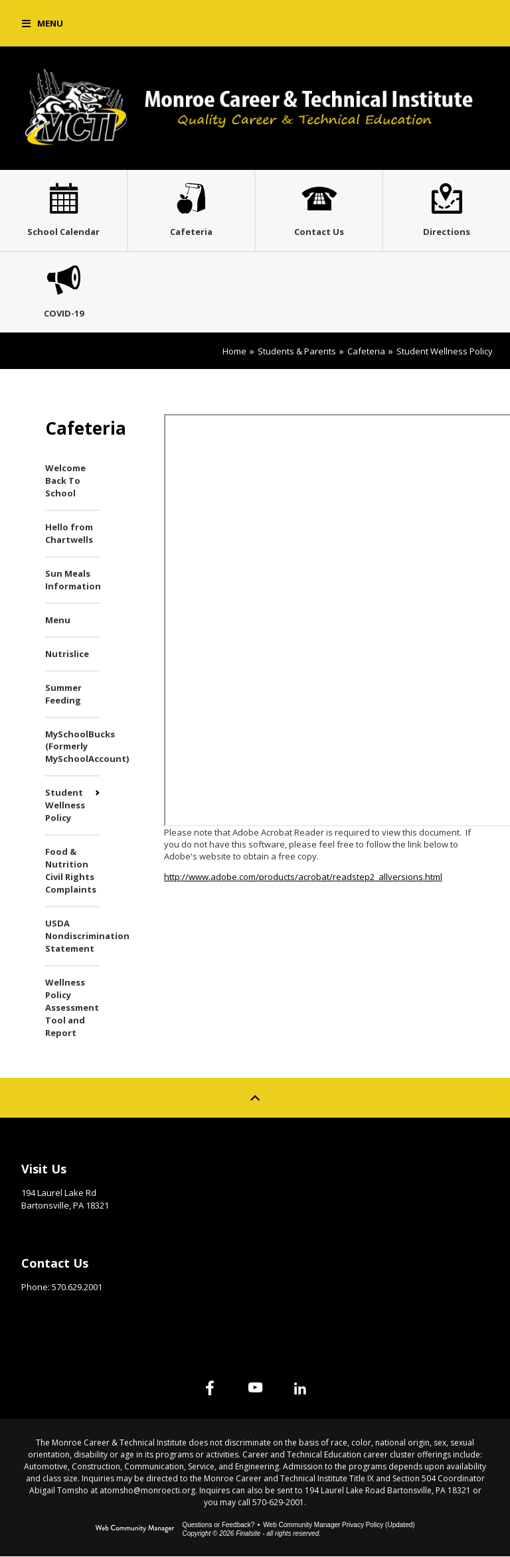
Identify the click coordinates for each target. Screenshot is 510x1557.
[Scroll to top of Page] (255, 1098)
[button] (42, 23)
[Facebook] (210, 1388)
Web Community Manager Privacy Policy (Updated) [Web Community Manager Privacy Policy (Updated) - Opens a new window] (338, 1525)
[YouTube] (255, 1388)
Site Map (295, 1166)
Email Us (39, 1308)
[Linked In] (300, 1388)
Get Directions (54, 1226)
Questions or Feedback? (218, 1525)
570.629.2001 (77, 1288)
